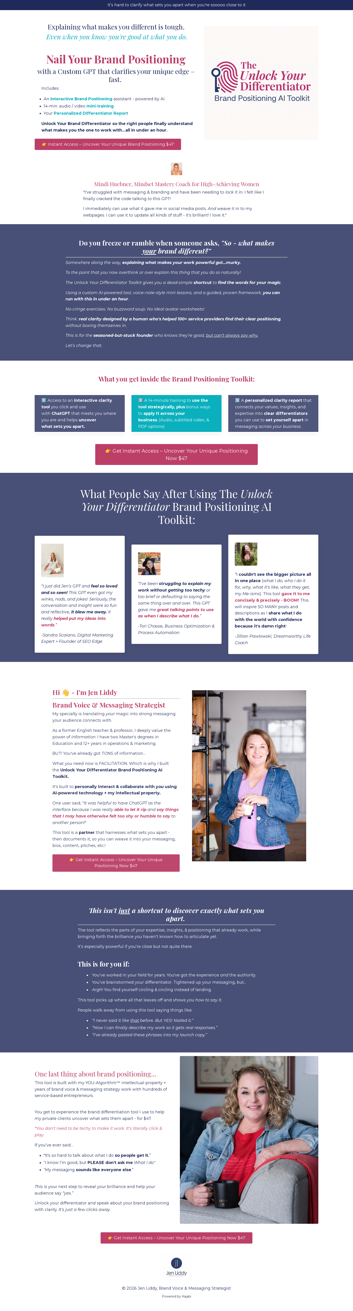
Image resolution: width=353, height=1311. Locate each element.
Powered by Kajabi (176, 1299)
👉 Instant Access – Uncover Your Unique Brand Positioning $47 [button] (108, 145)
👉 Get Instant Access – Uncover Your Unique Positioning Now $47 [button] (176, 456)
